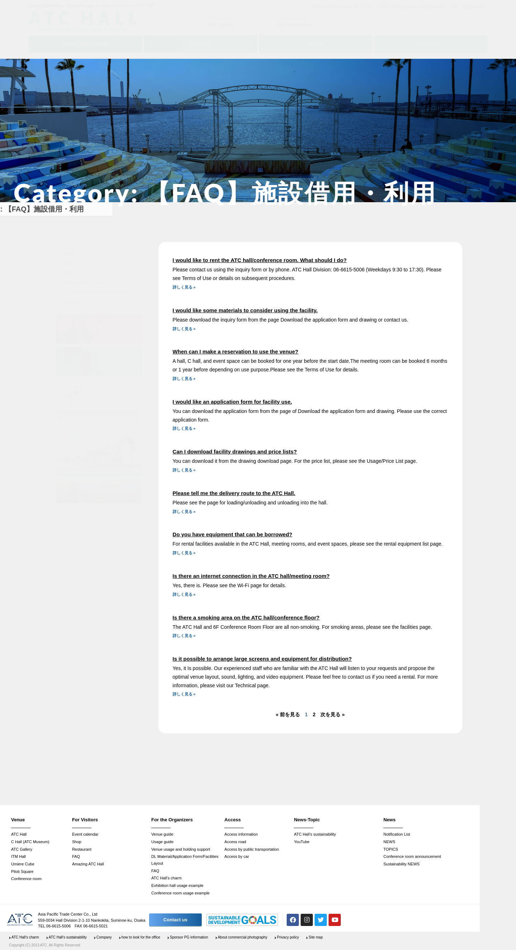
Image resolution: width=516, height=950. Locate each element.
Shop (76, 842)
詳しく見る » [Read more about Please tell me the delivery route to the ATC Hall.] (184, 511)
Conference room (26, 879)
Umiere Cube (22, 864)
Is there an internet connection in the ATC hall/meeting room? (251, 576)
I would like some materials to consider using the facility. (245, 310)
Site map (72, 301)
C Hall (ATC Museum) (30, 842)
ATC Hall (19, 834)
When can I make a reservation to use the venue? (235, 351)
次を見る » (332, 714)
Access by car (236, 856)
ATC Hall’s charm (166, 878)
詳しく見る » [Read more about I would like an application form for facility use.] (184, 428)
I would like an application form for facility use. (232, 402)
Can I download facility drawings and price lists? (235, 451)
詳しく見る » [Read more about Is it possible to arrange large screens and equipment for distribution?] (184, 694)
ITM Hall (18, 856)
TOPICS (72, 263)
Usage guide (162, 842)
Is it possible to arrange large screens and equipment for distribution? (262, 659)
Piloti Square (22, 871)
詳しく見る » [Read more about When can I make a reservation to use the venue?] (184, 378)
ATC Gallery (21, 849)
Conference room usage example (180, 893)
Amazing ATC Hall (88, 864)
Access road (235, 842)
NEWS (70, 253)
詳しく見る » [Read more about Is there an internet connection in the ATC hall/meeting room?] (184, 594)
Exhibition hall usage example (177, 885)
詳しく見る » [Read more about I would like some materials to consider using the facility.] (184, 329)
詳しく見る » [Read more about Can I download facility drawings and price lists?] (184, 470)
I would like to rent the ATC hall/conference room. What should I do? (260, 260)
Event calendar (85, 834)
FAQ (68, 273)
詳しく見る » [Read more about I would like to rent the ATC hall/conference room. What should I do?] (184, 287)
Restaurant (81, 849)
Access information (241, 834)
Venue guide (162, 834)
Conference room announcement (95, 292)
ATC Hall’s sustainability (315, 834)
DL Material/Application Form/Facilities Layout (184, 859)
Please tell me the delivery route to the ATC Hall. (234, 493)
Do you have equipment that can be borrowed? (232, 534)
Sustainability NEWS (83, 282)
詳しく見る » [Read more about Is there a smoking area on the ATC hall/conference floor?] (184, 635)
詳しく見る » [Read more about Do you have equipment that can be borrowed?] (184, 553)
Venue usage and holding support (180, 849)
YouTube (301, 842)
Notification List (396, 834)
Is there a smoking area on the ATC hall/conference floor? (246, 617)
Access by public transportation (251, 849)
